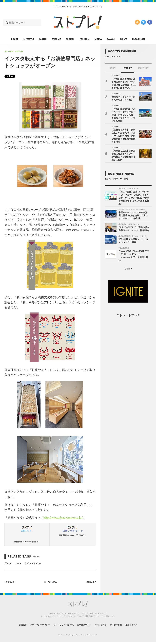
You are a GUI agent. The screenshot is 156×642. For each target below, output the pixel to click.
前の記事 (10, 581)
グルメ (7, 563)
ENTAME (56, 39)
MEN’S (123, 39)
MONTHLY (143, 68)
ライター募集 (122, 624)
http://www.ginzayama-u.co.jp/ (64, 517)
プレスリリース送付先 (61, 624)
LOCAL (15, 39)
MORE (128, 260)
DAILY (112, 68)
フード (17, 563)
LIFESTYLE (28, 39)
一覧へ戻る (50, 581)
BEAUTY (70, 39)
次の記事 (90, 581)
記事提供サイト (85, 624)
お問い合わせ (104, 624)
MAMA (98, 39)
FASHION (84, 39)
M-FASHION (138, 39)
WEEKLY (128, 68)
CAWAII (111, 39)
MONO (43, 39)
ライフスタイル (32, 563)
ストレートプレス (128, 307)
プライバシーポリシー (34, 624)
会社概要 (13, 624)
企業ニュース (140, 624)
